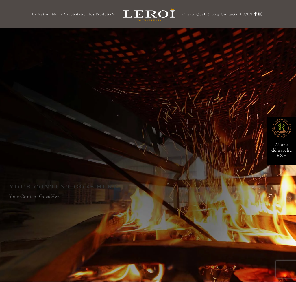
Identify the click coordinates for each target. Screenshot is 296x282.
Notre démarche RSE (281, 150)
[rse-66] (281, 120)
